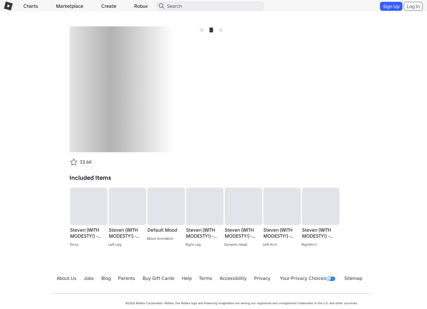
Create (108, 6)
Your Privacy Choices (307, 278)
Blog (106, 278)
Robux (141, 6)
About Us (66, 278)
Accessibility (233, 278)
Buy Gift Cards (158, 278)
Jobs (89, 278)
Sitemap (353, 278)
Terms (205, 278)
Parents (126, 278)
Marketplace (69, 6)
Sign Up (391, 6)
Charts (30, 6)
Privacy (262, 278)
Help (187, 278)
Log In (413, 6)
